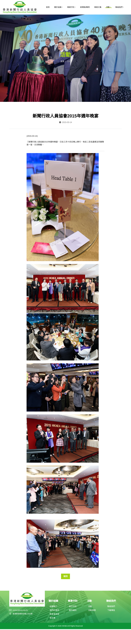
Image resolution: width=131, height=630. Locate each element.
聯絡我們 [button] (119, 7)
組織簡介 (53, 607)
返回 (65, 576)
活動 (90, 607)
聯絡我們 (111, 607)
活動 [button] (108, 7)
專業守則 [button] (70, 7)
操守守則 (73, 607)
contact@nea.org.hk (20, 611)
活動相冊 (92, 611)
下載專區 (111, 611)
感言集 (52, 619)
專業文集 (97, 7)
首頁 (48, 7)
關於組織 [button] (57, 7)
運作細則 (73, 611)
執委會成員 (54, 615)
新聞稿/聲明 (85, 7)
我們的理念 (54, 611)
